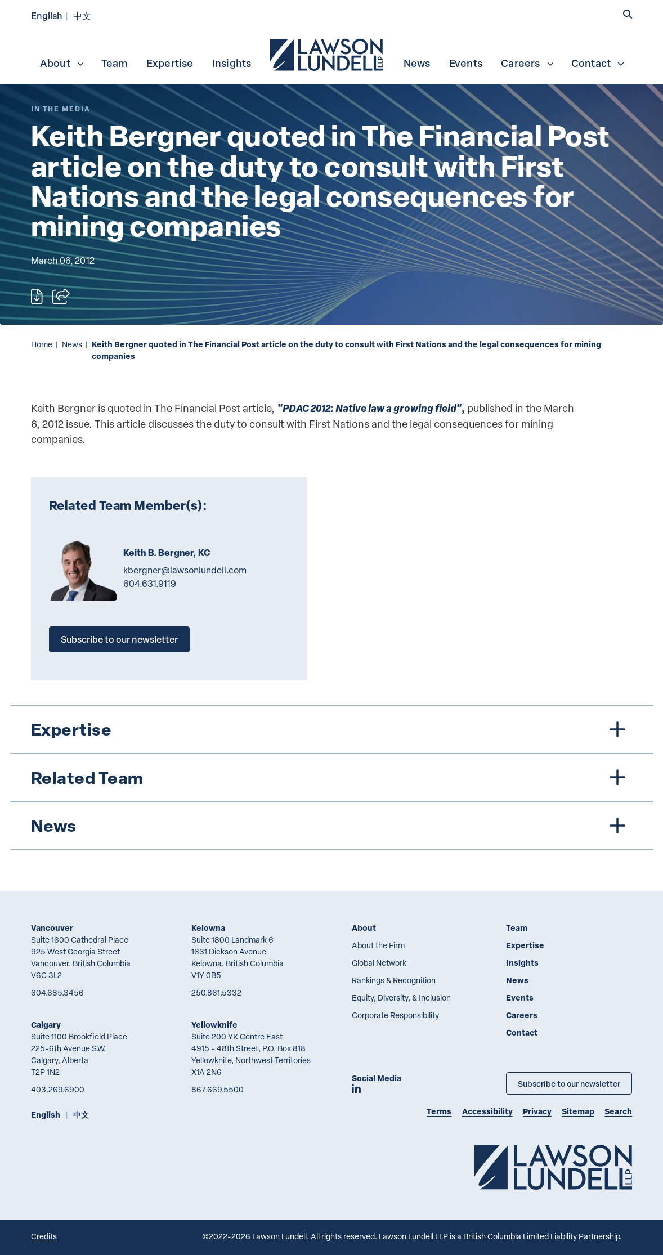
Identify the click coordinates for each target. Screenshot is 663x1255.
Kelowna (208, 928)
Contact (598, 63)
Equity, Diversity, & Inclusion (401, 997)
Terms (439, 1111)
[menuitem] (327, 53)
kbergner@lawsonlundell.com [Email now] (185, 570)
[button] (627, 14)
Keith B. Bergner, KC (166, 552)
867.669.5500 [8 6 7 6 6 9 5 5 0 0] (217, 1089)
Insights (232, 63)
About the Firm (378, 945)
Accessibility (487, 1111)
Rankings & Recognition (394, 980)
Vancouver (52, 928)
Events (465, 63)
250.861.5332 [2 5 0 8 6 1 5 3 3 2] (216, 992)
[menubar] (332, 53)
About (62, 63)
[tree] (331, 777)
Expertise (170, 63)
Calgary (46, 1024)
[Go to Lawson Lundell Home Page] (553, 1167)
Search (618, 1111)
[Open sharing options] (61, 296)
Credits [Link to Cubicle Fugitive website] (44, 1236)
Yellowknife (214, 1024)
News (417, 63)
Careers (527, 63)
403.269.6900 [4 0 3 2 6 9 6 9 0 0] (57, 1089)
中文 (82, 15)
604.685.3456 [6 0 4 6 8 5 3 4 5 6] (57, 992)
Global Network (379, 962)
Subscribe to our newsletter (119, 639)
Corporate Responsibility (395, 1015)
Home (41, 344)
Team (114, 63)
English (46, 15)
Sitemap (578, 1111)
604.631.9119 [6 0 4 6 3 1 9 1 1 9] (149, 583)
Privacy (537, 1111)
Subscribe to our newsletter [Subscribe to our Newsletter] (569, 1083)
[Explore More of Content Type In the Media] (61, 109)
